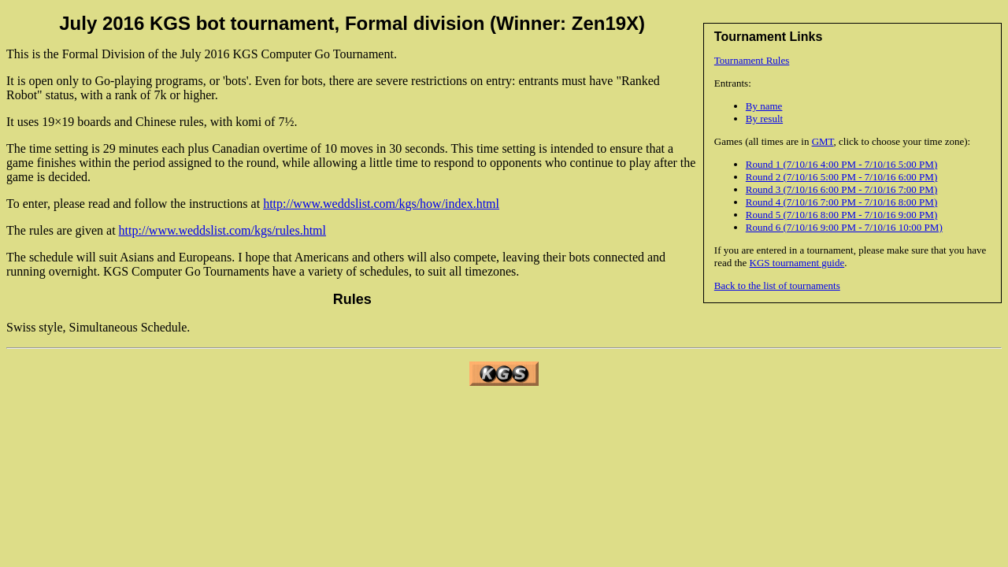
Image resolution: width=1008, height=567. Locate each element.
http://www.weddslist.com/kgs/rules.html (222, 230)
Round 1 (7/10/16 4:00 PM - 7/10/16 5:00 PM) (841, 164)
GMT (823, 141)
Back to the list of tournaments (777, 285)
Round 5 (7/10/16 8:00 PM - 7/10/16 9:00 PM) (841, 214)
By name (764, 106)
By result (764, 118)
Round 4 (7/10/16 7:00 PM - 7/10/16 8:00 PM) (841, 202)
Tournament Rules (752, 60)
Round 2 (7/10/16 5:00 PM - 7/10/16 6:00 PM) (841, 177)
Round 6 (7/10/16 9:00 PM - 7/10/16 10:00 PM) (844, 227)
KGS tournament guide (797, 263)
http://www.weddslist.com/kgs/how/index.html (381, 203)
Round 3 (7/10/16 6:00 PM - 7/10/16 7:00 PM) (841, 189)
